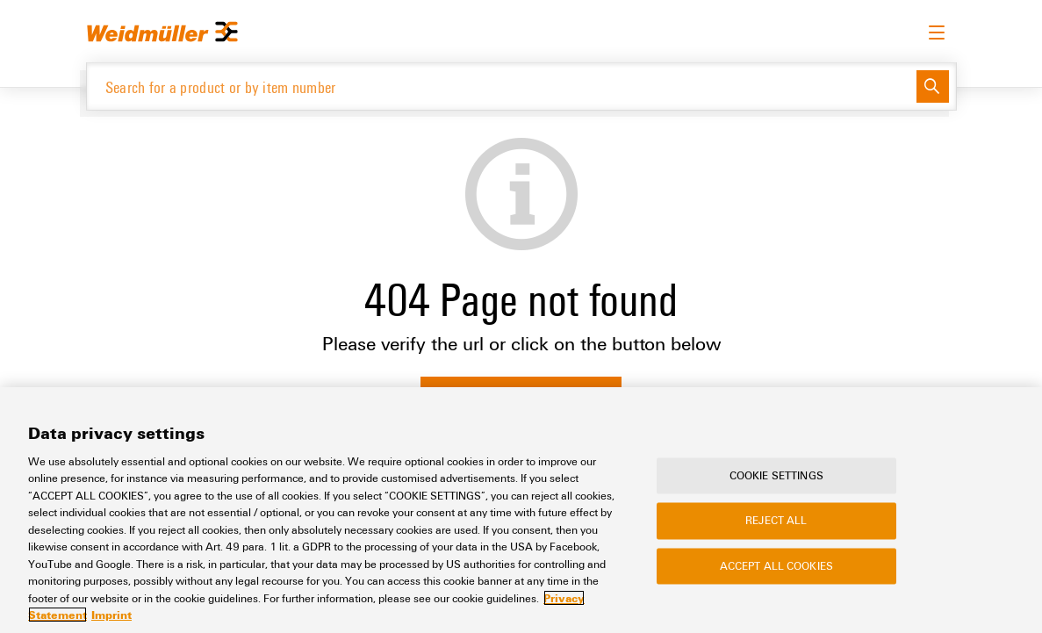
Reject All (776, 521)
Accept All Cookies (776, 565)
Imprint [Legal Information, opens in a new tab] (111, 614)
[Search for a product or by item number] (501, 86)
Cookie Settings (776, 475)
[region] (521, 510)
